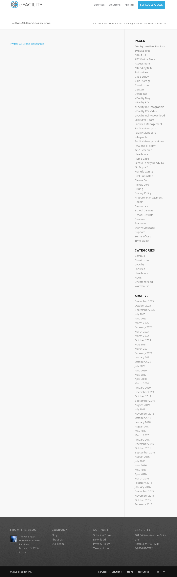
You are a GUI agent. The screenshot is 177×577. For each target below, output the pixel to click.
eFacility (140, 264)
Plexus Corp (142, 180)
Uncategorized (144, 282)
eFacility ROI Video (146, 111)
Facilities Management (148, 124)
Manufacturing (144, 171)
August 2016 (142, 456)
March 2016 (142, 478)
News (138, 277)
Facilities (140, 269)
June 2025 (141, 318)
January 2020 (143, 387)
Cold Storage (143, 81)
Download (141, 94)
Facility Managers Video (149, 141)
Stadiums (140, 223)
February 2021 (143, 353)
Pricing (139, 189)
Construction (142, 85)
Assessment (142, 63)
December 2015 (144, 491)
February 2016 (143, 482)
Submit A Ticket (102, 535)
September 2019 (145, 400)
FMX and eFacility (145, 146)
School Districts (144, 210)
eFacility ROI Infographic (149, 107)
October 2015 (143, 500)
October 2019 (143, 396)
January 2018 (143, 422)
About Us (140, 55)
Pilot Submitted (144, 176)
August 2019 (142, 405)
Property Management (148, 197)
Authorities (141, 72)
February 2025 (143, 327)
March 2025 (142, 323)
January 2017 (143, 439)
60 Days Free (143, 50)
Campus (140, 256)
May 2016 (140, 470)
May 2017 (140, 431)
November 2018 (144, 413)
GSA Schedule (143, 150)
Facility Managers (145, 128)
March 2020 (142, 383)
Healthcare (141, 154)
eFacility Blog (126, 23)
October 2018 (143, 418)
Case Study (142, 76)
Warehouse (142, 286)
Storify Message (145, 228)
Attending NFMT (144, 68)
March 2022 (142, 336)
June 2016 (141, 465)
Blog (54, 535)
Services (140, 219)
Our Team (58, 544)
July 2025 (140, 314)
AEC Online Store (145, 59)
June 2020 (141, 370)
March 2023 (142, 331)
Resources (141, 206)
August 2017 (142, 426)
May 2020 (140, 374)
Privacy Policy (143, 193)
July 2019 (140, 409)
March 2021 (142, 348)
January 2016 (143, 487)
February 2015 (143, 504)
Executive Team (144, 120)
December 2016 (144, 444)
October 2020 (143, 362)
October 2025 (143, 305)
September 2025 (145, 310)
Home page (142, 158)
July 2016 (140, 461)
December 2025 (144, 301)
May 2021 (140, 344)
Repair (139, 202)
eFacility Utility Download (150, 115)
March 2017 (142, 435)
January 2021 (143, 357)
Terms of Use (143, 236)
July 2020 (140, 366)
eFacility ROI (142, 102)
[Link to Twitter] (164, 572)
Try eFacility (142, 240)
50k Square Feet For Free (150, 46)
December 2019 (144, 392)
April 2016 (141, 474)
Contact (139, 89)
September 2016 (145, 452)
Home (112, 23)
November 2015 (144, 495)
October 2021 (143, 340)
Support (140, 232)
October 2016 (143, 448)
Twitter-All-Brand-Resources (30, 23)
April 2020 (141, 379)
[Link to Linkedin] (158, 572)
